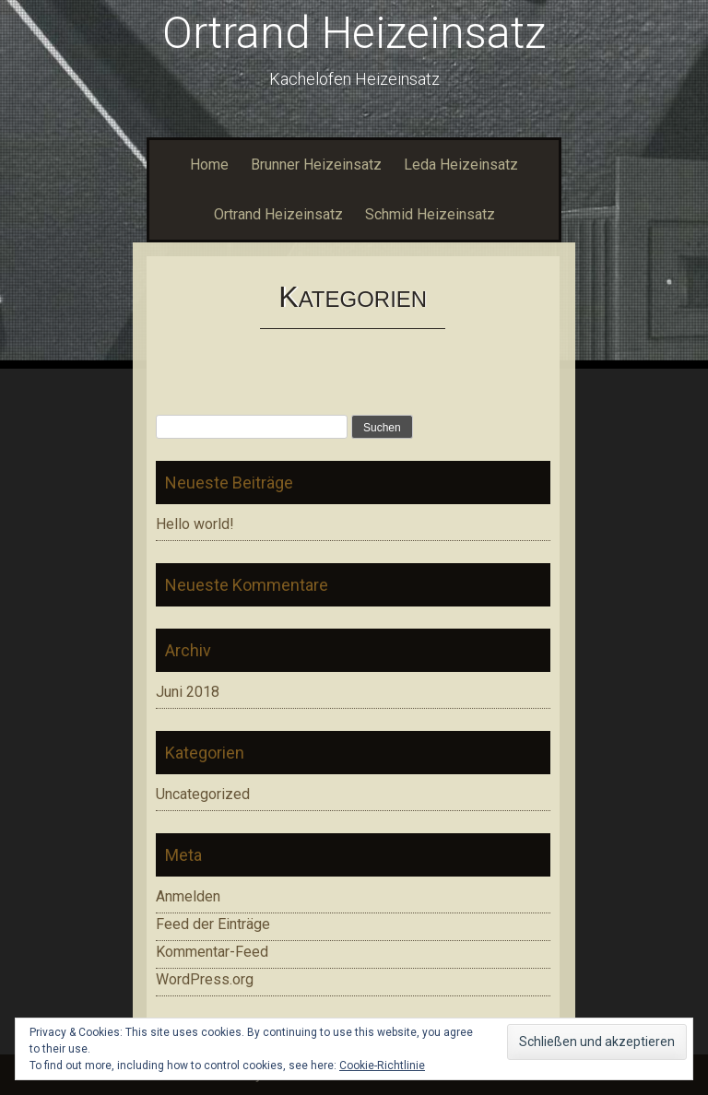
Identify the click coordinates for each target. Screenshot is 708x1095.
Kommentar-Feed (212, 951)
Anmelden (188, 896)
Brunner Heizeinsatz (316, 164)
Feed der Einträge (213, 924)
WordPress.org (205, 979)
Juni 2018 (187, 692)
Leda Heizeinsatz (461, 164)
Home (209, 164)
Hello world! (195, 524)
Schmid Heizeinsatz (430, 214)
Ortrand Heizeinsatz (354, 32)
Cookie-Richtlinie (382, 1065)
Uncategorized (203, 794)
